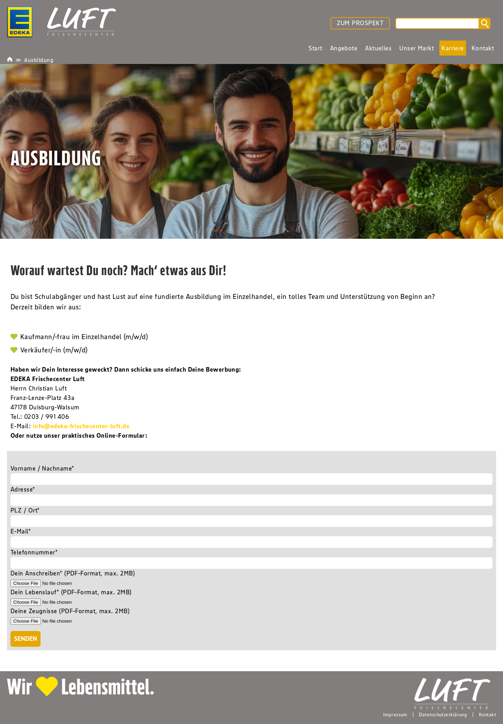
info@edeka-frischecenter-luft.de (81, 426)
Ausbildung (38, 59)
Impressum (395, 714)
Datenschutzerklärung (443, 714)
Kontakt (487, 714)
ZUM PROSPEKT (360, 23)
